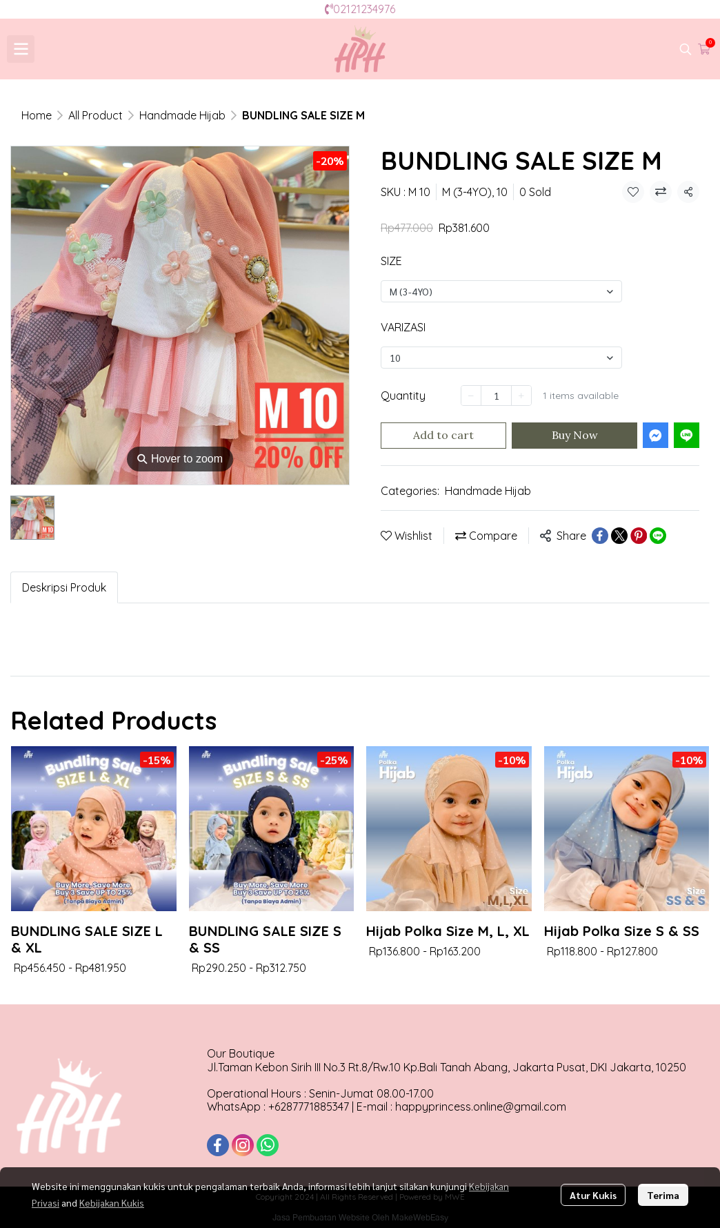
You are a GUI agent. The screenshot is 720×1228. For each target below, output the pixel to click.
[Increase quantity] (521, 395)
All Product (95, 115)
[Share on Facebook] (600, 535)
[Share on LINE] (658, 535)
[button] (685, 49)
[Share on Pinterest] (638, 535)
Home (36, 115)
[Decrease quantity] (471, 395)
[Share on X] (619, 535)
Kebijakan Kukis (111, 1202)
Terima (663, 1195)
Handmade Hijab (182, 115)
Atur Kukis (593, 1195)
